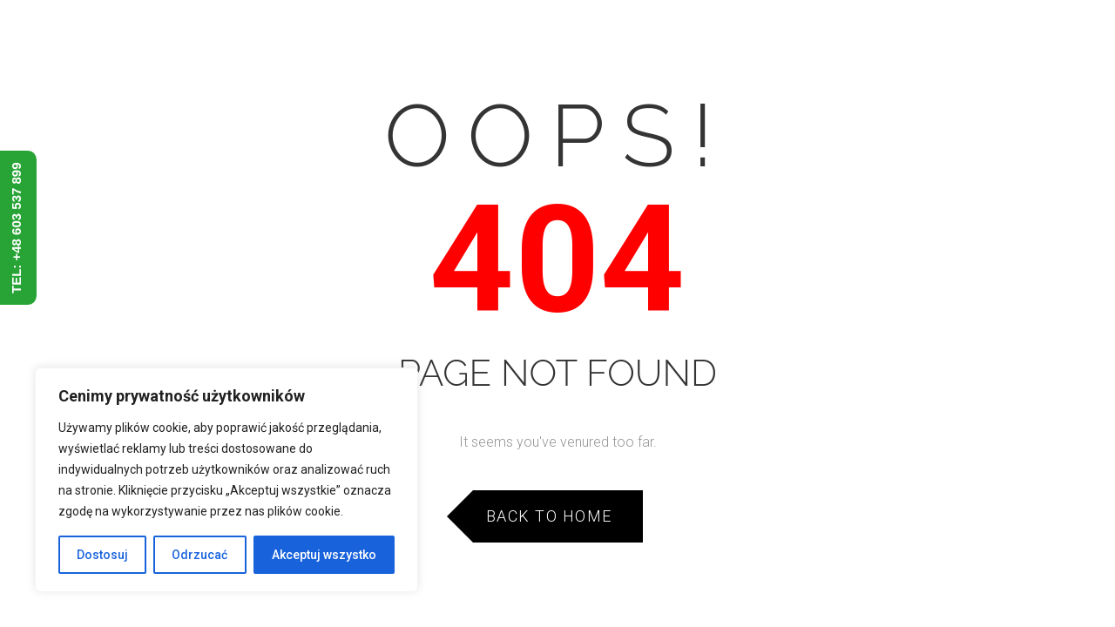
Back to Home (549, 516)
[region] (226, 479)
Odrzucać (199, 555)
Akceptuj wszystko (324, 555)
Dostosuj (102, 555)
